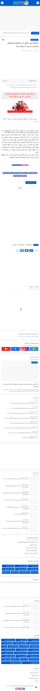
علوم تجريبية (22, 656)
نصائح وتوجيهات (34, 662)
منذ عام (35, 382)
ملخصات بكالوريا (34, 659)
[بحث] (2, 3)
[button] (31, 250)
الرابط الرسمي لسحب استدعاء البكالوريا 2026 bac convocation (17, 508)
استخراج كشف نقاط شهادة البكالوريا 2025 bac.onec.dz (23, 408)
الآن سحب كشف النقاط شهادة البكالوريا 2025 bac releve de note (20, 386)
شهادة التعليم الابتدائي (31, 550)
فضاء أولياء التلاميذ (24, 572)
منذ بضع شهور (32, 401)
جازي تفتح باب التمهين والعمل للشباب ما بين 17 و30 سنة (23, 87)
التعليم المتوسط (22, 569)
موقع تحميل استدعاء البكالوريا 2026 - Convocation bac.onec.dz (17, 522)
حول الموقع (35, 675)
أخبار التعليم (23, 640)
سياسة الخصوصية (33, 678)
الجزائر (4, 646)
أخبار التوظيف (34, 39)
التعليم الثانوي (9, 566)
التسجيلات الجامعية (20, 643)
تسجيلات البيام (34, 653)
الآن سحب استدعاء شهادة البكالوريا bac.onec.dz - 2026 (23, 403)
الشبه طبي (34, 572)
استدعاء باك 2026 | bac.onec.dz (29, 437)
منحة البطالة (6, 572)
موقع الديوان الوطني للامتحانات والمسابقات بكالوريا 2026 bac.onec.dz (20, 418)
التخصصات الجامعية (33, 643)
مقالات (14, 244)
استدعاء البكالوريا (10, 640)
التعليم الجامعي (33, 569)
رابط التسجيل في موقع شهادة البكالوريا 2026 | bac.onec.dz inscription (20, 428)
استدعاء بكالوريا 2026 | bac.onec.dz (14, 686)
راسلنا (36, 681)
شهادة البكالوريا (33, 545)
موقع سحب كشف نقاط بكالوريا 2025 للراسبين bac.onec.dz (22, 433)
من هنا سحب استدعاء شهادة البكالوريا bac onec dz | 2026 (15, 528)
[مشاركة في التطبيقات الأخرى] (17, 250)
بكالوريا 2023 (23, 649)
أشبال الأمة (34, 566)
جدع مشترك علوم (21, 653)
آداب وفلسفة (35, 640)
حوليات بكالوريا (8, 653)
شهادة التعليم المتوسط (31, 547)
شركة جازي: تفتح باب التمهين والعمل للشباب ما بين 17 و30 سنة (21, 85)
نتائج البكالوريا (6, 659)
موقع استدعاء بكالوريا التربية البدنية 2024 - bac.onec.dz (16, 500)
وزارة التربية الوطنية (15, 662)
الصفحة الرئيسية (34, 672)
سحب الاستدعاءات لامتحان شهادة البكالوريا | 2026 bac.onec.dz (15, 33)
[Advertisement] (20, 18)
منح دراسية (15, 572)
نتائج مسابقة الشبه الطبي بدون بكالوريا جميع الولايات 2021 (23, 423)
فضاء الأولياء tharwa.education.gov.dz (27, 542)
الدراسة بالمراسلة (9, 569)
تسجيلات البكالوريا (9, 649)
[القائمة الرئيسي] (38, 3)
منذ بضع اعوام (32, 421)
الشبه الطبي (35, 649)
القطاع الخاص (21, 244)
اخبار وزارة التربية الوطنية (30, 553)
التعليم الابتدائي (22, 566)
